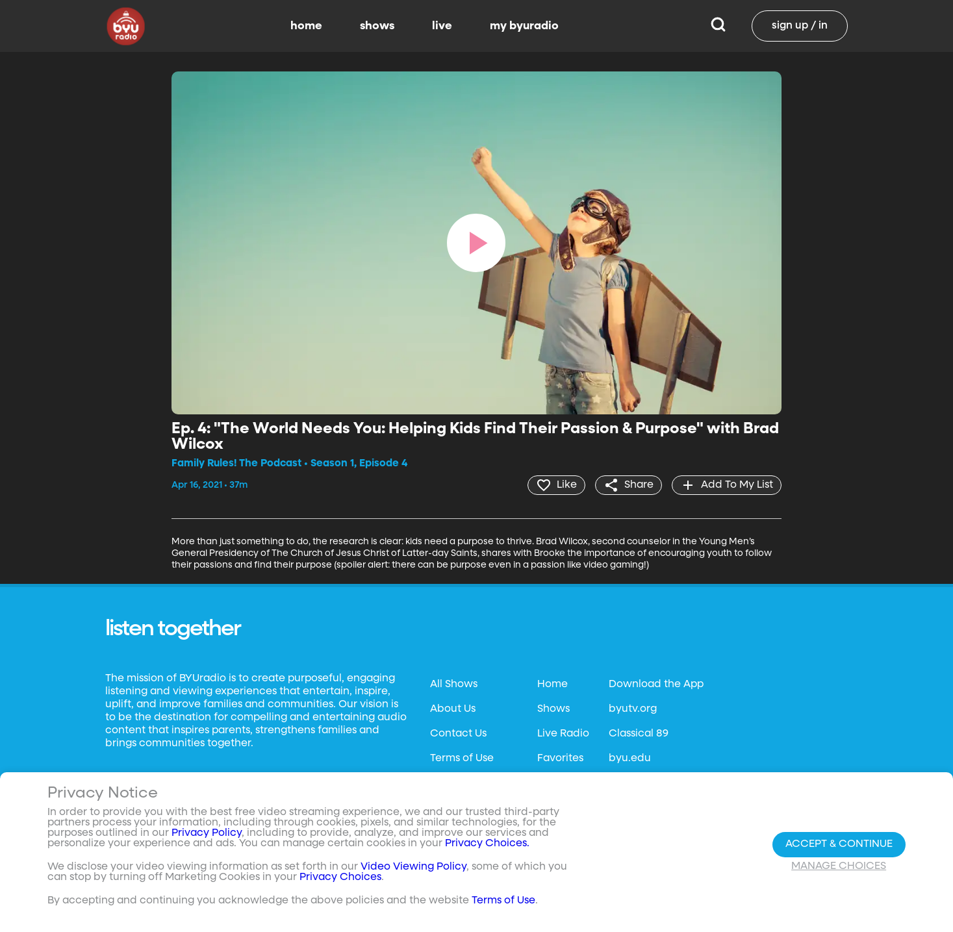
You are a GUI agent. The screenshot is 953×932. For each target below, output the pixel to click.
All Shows (453, 684)
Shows (553, 709)
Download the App (656, 684)
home (306, 26)
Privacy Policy (207, 833)
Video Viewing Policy (413, 867)
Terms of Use (462, 758)
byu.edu (630, 758)
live (442, 26)
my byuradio (524, 26)
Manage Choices (838, 866)
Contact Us (458, 734)
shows (377, 26)
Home (552, 684)
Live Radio (563, 734)
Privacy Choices (340, 877)
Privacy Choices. (487, 843)
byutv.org (633, 709)
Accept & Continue (839, 844)
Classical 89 (638, 734)
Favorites (560, 758)
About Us (453, 709)
